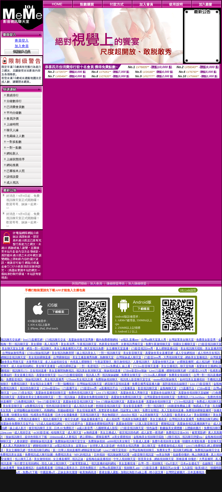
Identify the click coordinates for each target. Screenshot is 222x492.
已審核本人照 (16, 171)
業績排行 (13, 95)
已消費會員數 (16, 107)
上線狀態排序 (16, 159)
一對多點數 (14, 142)
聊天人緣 (13, 130)
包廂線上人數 (16, 136)
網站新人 (13, 153)
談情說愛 (13, 176)
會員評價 (13, 118)
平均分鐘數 (14, 112)
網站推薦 (13, 165)
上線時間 (13, 124)
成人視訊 (13, 182)
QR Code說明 (188, 290)
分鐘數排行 (14, 101)
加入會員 (22, 46)
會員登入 (22, 40)
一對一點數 (14, 147)
